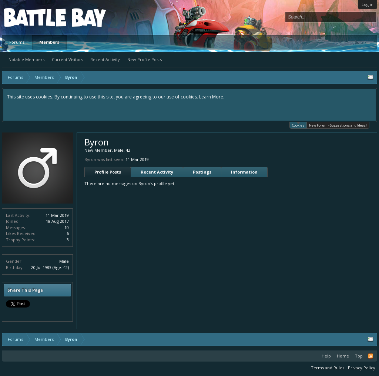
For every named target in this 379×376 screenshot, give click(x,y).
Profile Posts (107, 172)
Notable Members (26, 59)
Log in (367, 4)
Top (359, 356)
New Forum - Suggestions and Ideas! (338, 125)
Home (343, 356)
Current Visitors (67, 59)
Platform (31, 17)
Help (326, 356)
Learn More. (211, 97)
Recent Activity (105, 59)
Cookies (298, 125)
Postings (202, 172)
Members (49, 42)
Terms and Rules (327, 367)
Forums (16, 42)
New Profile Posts (144, 59)
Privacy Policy (361, 367)
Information (244, 172)
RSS (370, 356)
